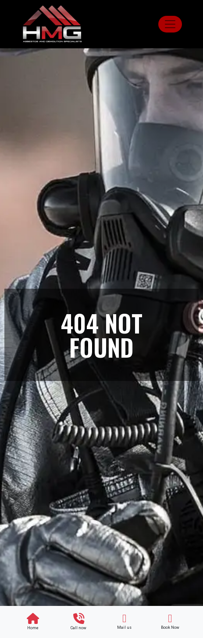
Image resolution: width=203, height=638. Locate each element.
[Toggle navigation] (170, 24)
